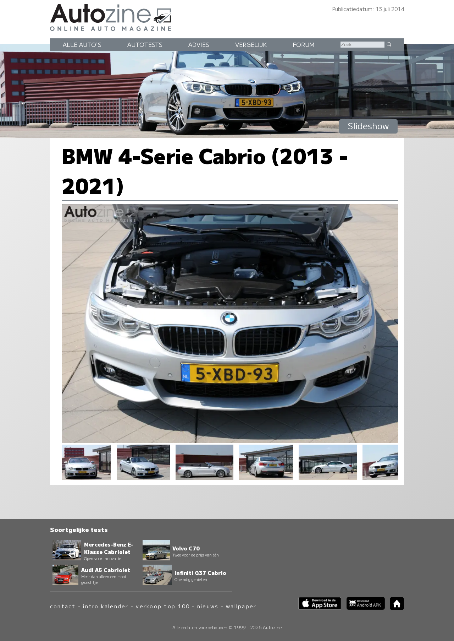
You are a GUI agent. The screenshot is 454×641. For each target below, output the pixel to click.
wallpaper (241, 606)
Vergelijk (251, 44)
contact (63, 606)
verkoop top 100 (163, 606)
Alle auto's (82, 44)
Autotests (144, 44)
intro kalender (105, 606)
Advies (198, 44)
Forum (304, 44)
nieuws (207, 606)
